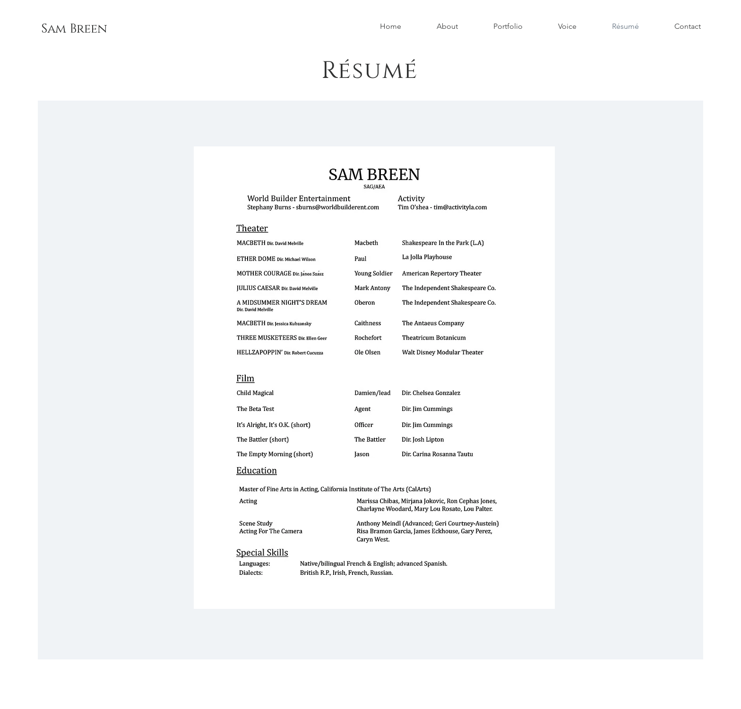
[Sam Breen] (74, 29)
